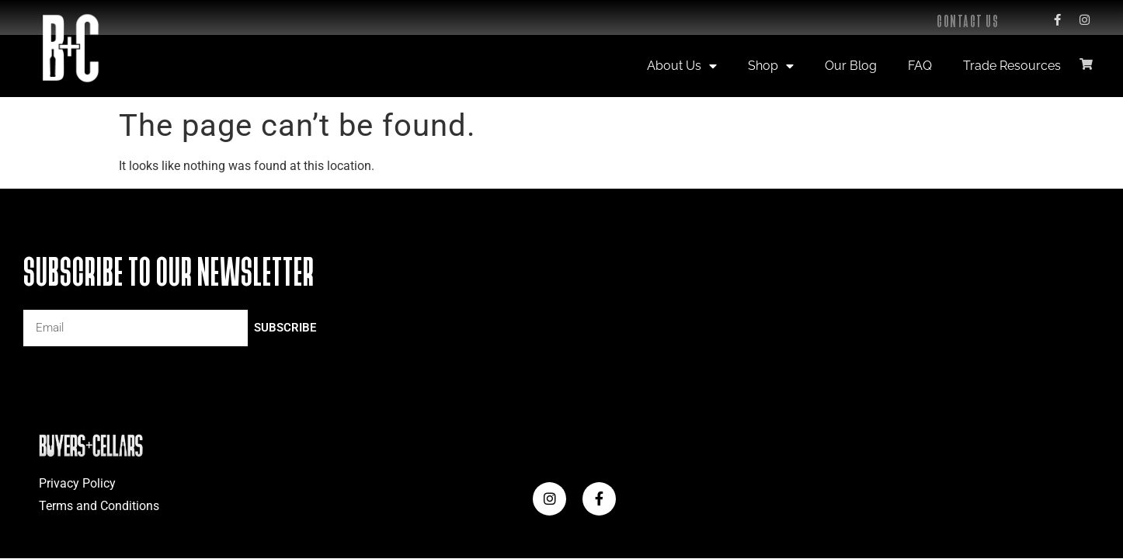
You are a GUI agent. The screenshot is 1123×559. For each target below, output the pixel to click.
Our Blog (851, 65)
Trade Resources (1012, 65)
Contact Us (968, 21)
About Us (682, 66)
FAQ (920, 65)
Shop (771, 66)
